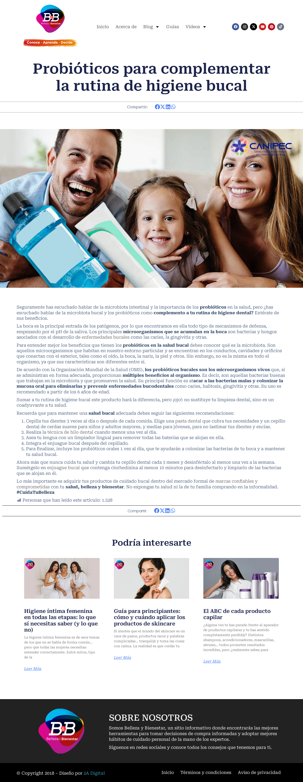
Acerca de (126, 26)
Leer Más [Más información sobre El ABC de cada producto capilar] (212, 661)
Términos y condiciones (205, 772)
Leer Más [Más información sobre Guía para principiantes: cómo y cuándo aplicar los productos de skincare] (122, 658)
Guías (172, 26)
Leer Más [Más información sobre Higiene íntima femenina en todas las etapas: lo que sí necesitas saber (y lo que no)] (32, 669)
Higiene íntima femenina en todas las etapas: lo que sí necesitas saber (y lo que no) (61, 620)
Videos (196, 26)
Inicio (103, 26)
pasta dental (188, 420)
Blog (151, 26)
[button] (157, 107)
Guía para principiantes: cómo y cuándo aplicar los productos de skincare (149, 617)
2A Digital (94, 773)
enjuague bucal (63, 467)
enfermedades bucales (105, 337)
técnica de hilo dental (70, 432)
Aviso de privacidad (259, 772)
